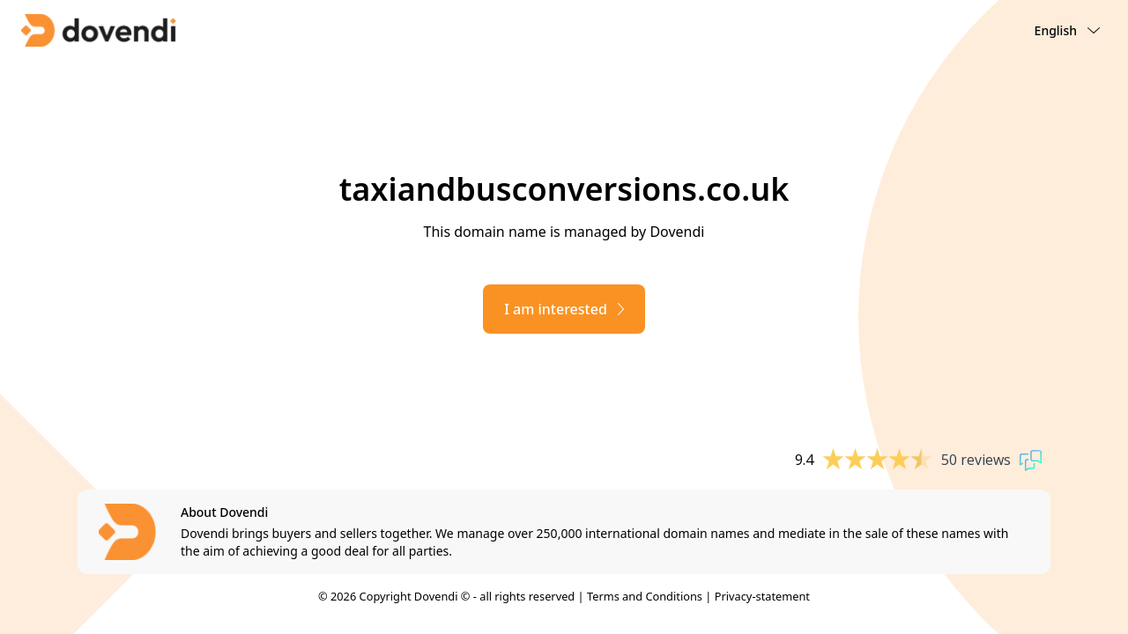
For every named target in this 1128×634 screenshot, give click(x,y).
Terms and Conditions (644, 596)
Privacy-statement (762, 596)
